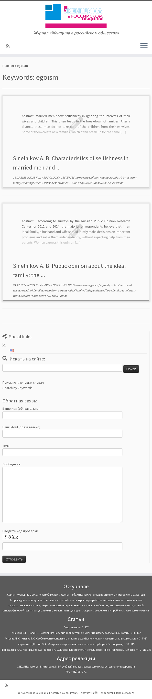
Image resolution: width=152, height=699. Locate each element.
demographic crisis (113, 177)
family (17, 183)
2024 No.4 (35, 285)
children (94, 177)
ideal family (76, 290)
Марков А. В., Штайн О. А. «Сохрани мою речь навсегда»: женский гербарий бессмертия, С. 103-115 (76, 644)
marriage (28, 183)
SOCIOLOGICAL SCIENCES (59, 177)
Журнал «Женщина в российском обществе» (52, 693)
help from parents (56, 290)
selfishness (50, 183)
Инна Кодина (78, 183)
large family (113, 290)
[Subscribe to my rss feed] (9, 46)
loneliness (128, 290)
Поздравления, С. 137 (76, 627)
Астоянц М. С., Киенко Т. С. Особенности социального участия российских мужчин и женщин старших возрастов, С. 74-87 (76, 638)
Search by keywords (17, 388)
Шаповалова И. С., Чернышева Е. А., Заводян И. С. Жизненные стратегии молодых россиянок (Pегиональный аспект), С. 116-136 (76, 649)
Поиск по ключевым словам (23, 382)
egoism (131, 177)
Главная (8, 65)
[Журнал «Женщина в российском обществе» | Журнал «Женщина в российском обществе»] (76, 16)
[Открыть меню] (144, 45)
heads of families (32, 290)
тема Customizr (125, 693)
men (39, 183)
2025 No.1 (35, 177)
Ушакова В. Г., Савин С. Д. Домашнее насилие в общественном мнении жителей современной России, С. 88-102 (76, 633)
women (64, 183)
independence (95, 290)
